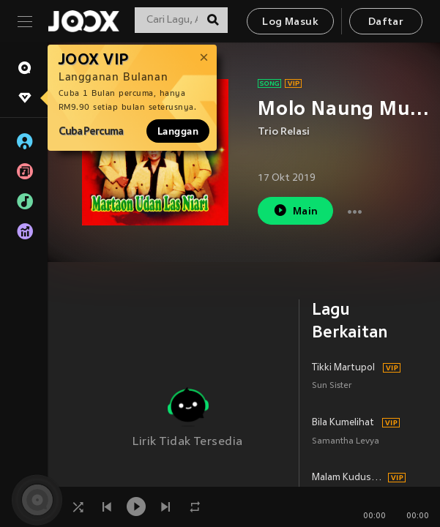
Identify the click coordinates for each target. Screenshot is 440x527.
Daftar (385, 22)
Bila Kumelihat (343, 423)
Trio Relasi (284, 132)
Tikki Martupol (343, 368)
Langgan (177, 131)
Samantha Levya (345, 441)
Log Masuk (290, 22)
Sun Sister (332, 386)
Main (295, 210)
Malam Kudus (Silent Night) (348, 478)
